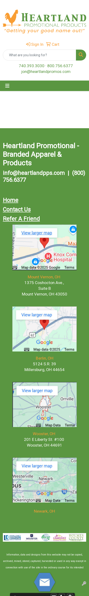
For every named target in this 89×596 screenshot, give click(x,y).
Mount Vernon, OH (44, 277)
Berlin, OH (44, 358)
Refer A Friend (21, 218)
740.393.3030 (31, 65)
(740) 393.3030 (44, 299)
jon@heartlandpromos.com (45, 71)
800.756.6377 (60, 65)
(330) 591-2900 (44, 450)
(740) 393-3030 (44, 516)
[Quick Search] (39, 55)
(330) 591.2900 (43, 375)
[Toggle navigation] (7, 85)
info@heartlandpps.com (34, 173)
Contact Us (17, 209)
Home (10, 200)
